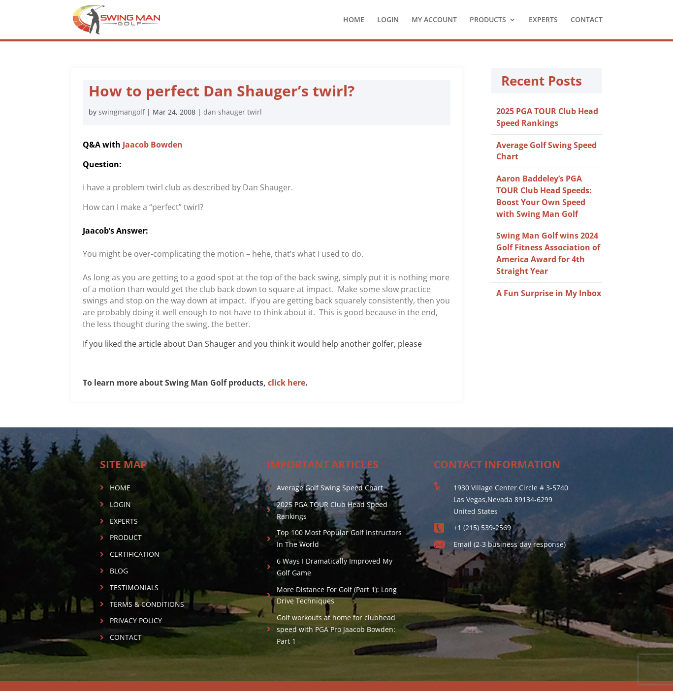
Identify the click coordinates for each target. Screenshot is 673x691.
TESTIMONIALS (134, 587)
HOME (353, 20)
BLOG (119, 570)
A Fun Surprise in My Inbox (548, 293)
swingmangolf (121, 112)
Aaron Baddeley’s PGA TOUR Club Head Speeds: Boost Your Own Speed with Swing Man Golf (544, 196)
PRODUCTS (488, 20)
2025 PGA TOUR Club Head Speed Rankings (547, 117)
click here (286, 382)
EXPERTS (543, 20)
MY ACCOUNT (434, 20)
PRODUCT (126, 537)
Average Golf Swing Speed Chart (330, 487)
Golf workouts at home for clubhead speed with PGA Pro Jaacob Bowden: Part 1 (336, 629)
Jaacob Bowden (153, 144)
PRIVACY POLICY (136, 620)
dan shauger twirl (232, 112)
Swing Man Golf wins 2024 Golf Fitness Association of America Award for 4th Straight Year (548, 253)
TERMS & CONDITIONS (147, 604)
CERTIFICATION (135, 554)
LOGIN (388, 20)
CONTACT (587, 20)
